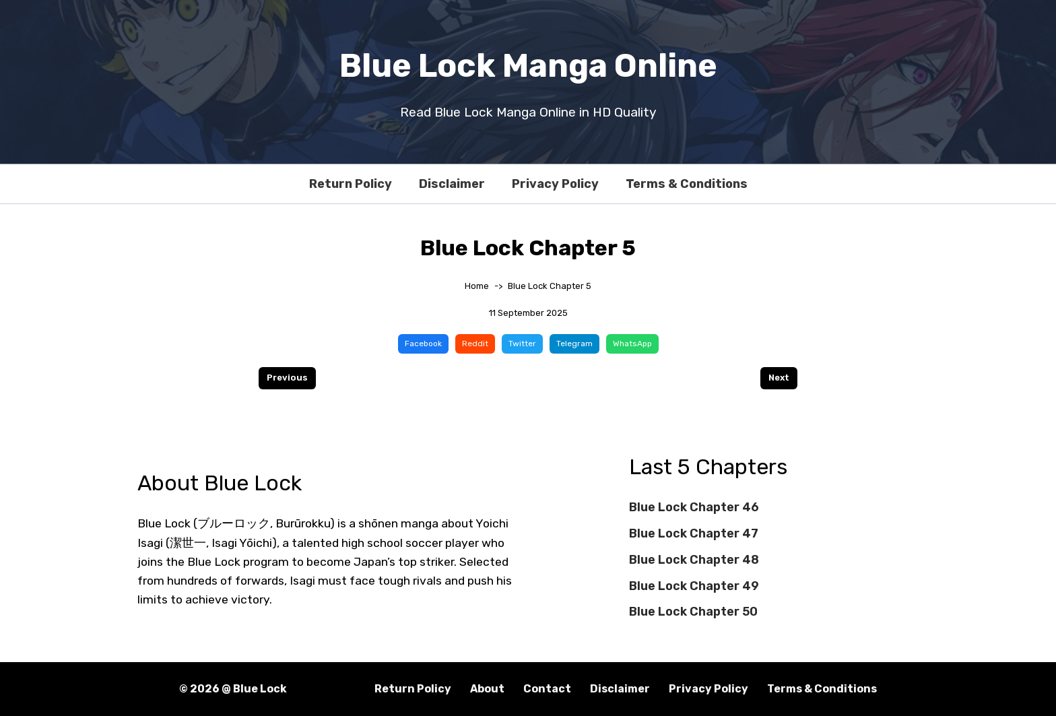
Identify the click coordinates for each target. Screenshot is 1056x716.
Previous (287, 377)
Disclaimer (452, 183)
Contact (547, 688)
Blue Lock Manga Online (528, 65)
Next (778, 377)
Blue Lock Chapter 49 (694, 586)
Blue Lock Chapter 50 (693, 611)
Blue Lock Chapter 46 (694, 507)
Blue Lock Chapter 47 (693, 533)
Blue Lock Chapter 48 (694, 559)
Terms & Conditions (687, 183)
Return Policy (350, 183)
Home (477, 286)
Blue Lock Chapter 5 (549, 286)
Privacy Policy (555, 183)
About (487, 688)
